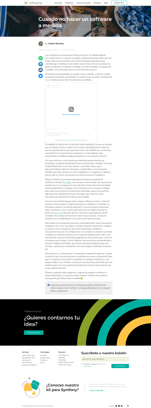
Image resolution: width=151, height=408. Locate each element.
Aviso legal (62, 360)
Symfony (43, 355)
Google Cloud (45, 358)
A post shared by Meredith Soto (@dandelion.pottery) (71, 140)
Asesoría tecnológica (29, 365)
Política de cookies (64, 365)
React (42, 362)
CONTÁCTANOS (33, 333)
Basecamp (58, 213)
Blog (106, 3)
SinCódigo (66, 182)
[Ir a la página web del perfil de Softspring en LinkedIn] (119, 406)
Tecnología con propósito (63, 356)
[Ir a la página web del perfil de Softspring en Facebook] (116, 406)
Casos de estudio (83, 3)
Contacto (119, 3)
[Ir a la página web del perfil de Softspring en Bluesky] (121, 406)
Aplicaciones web (28, 355)
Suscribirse (120, 366)
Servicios (58, 3)
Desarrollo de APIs (28, 358)
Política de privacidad (65, 362)
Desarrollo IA (26, 360)
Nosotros (97, 3)
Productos (69, 3)
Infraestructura (27, 362)
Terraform (43, 360)
